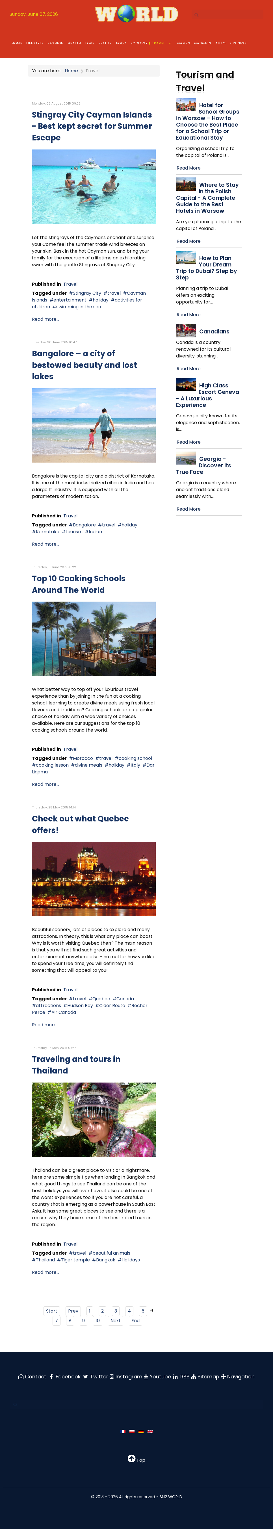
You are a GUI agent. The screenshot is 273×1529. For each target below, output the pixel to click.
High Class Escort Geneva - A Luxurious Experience (207, 395)
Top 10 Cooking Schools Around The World (78, 584)
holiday (101, 300)
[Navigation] (238, 1376)
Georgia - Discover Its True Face (203, 465)
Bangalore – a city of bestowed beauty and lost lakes (84, 365)
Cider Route (112, 1005)
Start (51, 1311)
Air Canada (63, 1012)
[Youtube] (158, 1376)
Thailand (45, 1260)
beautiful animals (111, 1253)
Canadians (214, 331)
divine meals (88, 765)
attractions (48, 1005)
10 (98, 1320)
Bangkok (105, 1260)
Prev (73, 1311)
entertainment (69, 300)
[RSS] (182, 1376)
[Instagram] (126, 1376)
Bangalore (84, 525)
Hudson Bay (80, 1005)
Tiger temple (75, 1260)
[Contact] (32, 1376)
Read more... (45, 319)
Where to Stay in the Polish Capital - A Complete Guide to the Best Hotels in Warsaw (207, 198)
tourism (74, 531)
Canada (125, 999)
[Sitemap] (207, 1376)
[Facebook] (64, 1376)
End (135, 1320)
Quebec (101, 999)
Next (115, 1320)
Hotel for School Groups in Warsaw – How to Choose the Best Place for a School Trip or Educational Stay (207, 121)
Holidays (131, 1260)
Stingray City (87, 293)
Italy (135, 765)
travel (114, 293)
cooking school (135, 758)
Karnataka (47, 531)
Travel (70, 284)
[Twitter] (96, 1376)
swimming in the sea (78, 306)
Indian (95, 531)
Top (136, 1460)
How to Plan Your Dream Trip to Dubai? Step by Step (206, 267)
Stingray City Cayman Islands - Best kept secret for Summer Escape (92, 126)
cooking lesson (52, 765)
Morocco (83, 758)
